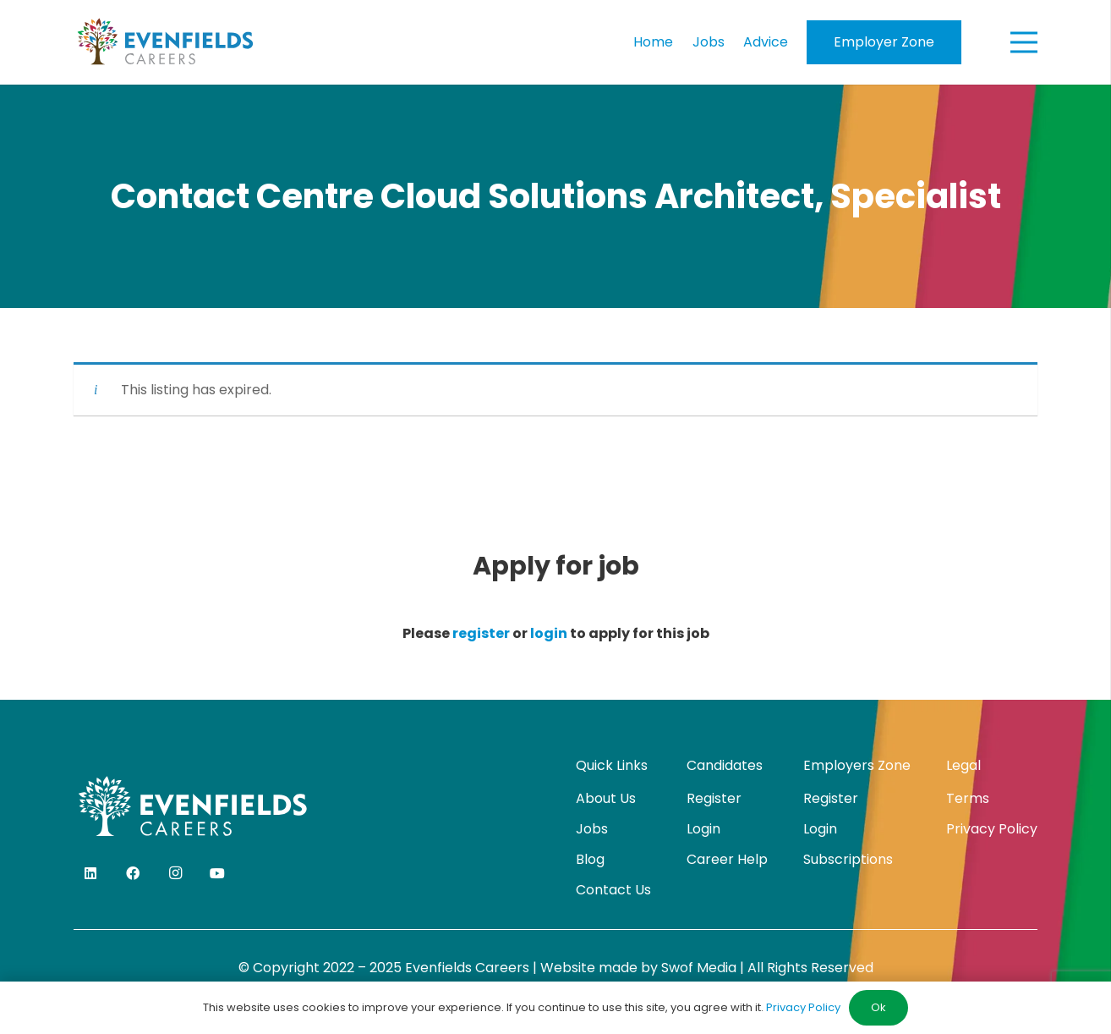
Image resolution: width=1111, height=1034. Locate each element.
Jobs (592, 829)
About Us (606, 798)
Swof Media (698, 967)
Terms (967, 798)
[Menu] (1023, 42)
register (481, 633)
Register (714, 798)
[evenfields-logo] (165, 42)
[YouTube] (217, 873)
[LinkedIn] (90, 873)
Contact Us (613, 889)
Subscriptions (848, 859)
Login (703, 829)
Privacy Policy (991, 829)
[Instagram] (175, 873)
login (548, 633)
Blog (590, 859)
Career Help (727, 859)
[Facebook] (133, 873)
